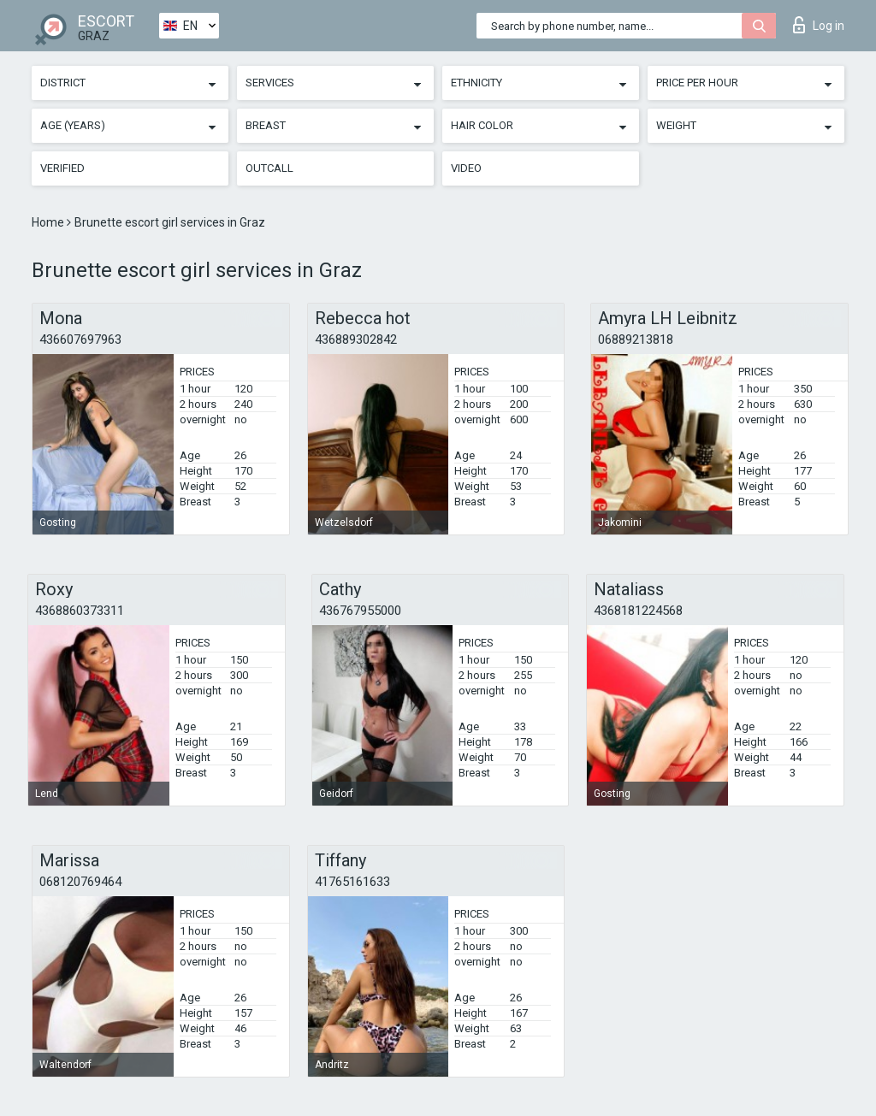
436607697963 (80, 339)
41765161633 (352, 881)
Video (466, 168)
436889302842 (356, 339)
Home (49, 222)
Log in (818, 24)
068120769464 (80, 881)
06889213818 (635, 339)
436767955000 (360, 610)
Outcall (269, 168)
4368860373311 (79, 610)
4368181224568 (638, 610)
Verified (62, 168)
